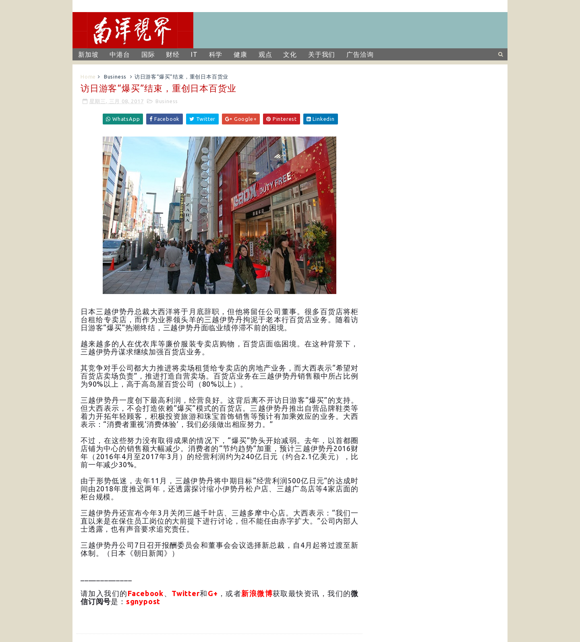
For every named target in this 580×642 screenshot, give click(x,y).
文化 (290, 54)
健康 (240, 54)
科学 (216, 54)
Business (115, 76)
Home (88, 76)
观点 (265, 54)
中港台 (120, 54)
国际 (148, 54)
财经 (173, 54)
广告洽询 (359, 54)
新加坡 (88, 54)
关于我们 (321, 54)
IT (194, 54)
